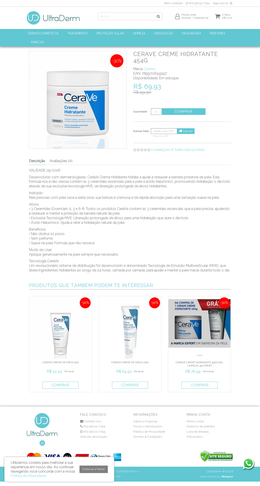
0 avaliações (160, 150)
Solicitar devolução (93, 436)
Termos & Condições (147, 436)
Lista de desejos (198, 431)
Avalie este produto (189, 150)
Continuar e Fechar (93, 469)
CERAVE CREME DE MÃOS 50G (60, 362)
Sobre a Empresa (145, 421)
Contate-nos (90, 421)
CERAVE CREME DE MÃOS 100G (130, 362)
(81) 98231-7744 (198, 3)
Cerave (149, 69)
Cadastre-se (201, 19)
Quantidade (140, 111)
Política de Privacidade (149, 431)
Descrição (37, 161)
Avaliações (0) (61, 161)
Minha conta (195, 421)
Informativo (195, 436)
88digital (227, 476)
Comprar (184, 111)
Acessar (186, 19)
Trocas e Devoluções (147, 426)
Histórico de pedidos (201, 426)
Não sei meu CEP (160, 136)
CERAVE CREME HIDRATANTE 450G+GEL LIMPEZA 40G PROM (199, 364)
